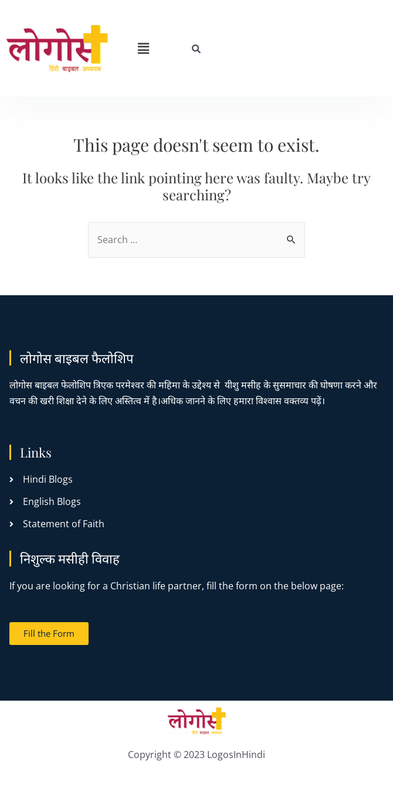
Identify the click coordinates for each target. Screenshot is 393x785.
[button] (143, 48)
